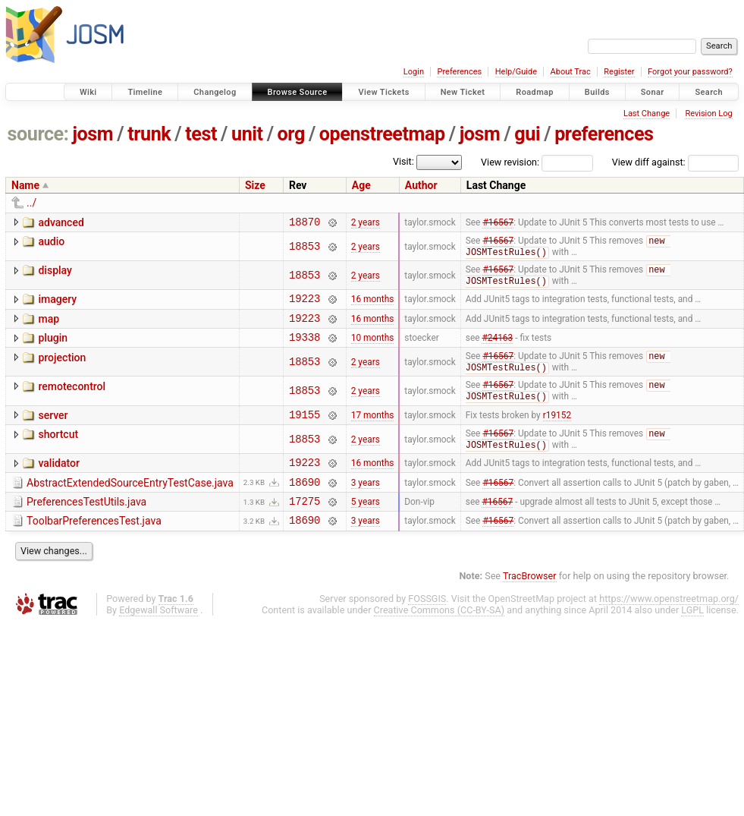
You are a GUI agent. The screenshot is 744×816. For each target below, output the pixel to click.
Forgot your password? (690, 72)
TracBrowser (530, 604)
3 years (365, 504)
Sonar (652, 92)
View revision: (510, 162)
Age (361, 185)
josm (92, 134)
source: (38, 134)
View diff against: (675, 162)
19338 (304, 349)
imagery (57, 304)
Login (413, 72)
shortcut (58, 452)
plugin (52, 348)
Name (25, 185)
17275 (304, 526)
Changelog (214, 92)
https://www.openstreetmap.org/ (669, 626)
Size (255, 185)
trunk (149, 134)
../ (31, 203)
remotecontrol (71, 400)
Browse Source (298, 92)
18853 (304, 249)
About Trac (571, 72)
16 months (372, 306)
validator (58, 482)
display (54, 274)
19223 (304, 305)
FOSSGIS (427, 626)
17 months (372, 431)
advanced (60, 222)
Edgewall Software (158, 638)
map (48, 326)
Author (421, 185)
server (52, 430)
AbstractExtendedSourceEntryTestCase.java (130, 504)
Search (709, 92)
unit (247, 134)
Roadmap (535, 92)
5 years (365, 526)
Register (619, 72)
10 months (372, 349)
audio (51, 244)
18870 (304, 223)
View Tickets (383, 92)
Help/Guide (516, 72)
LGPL (692, 638)
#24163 (497, 349)
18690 (304, 505)
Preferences (459, 72)
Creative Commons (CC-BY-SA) (439, 638)
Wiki (88, 92)
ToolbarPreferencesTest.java (94, 546)
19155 (304, 431)
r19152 (557, 431)
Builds (597, 92)
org (291, 134)
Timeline (144, 92)
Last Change (646, 113)
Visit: (403, 161)
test (201, 134)
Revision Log (708, 113)
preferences (603, 134)
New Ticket (463, 92)
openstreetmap (382, 134)
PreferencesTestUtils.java (86, 525)
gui (527, 134)
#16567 (497, 223)
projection (62, 370)
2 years (365, 223)
